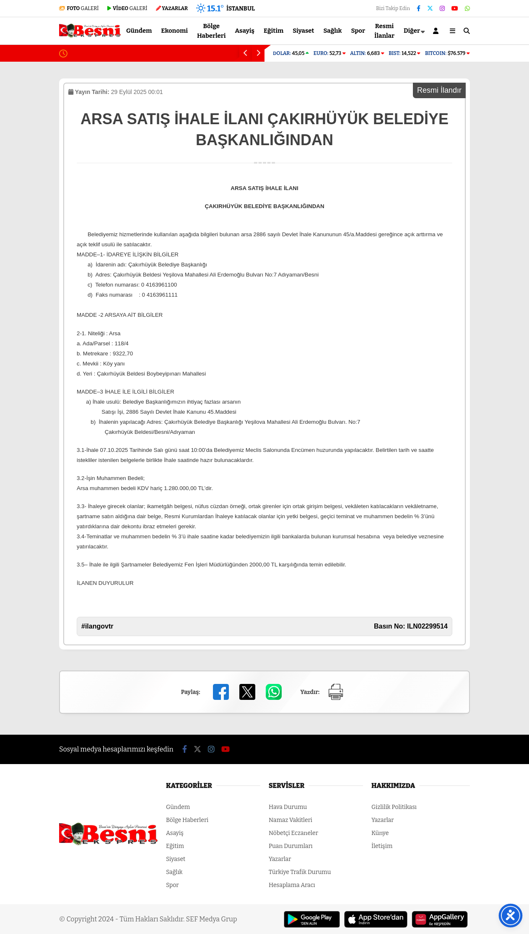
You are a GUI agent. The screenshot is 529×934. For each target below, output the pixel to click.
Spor (358, 30)
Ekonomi (174, 30)
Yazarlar (280, 859)
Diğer (412, 30)
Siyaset (303, 30)
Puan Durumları (291, 846)
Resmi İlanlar (384, 30)
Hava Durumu (288, 807)
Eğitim (273, 30)
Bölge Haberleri (211, 30)
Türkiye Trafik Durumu (300, 872)
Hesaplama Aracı (292, 885)
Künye (380, 833)
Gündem (139, 30)
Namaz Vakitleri (290, 820)
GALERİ (79, 8)
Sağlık (332, 30)
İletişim (381, 846)
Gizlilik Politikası (394, 807)
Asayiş (245, 30)
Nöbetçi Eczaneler (293, 833)
